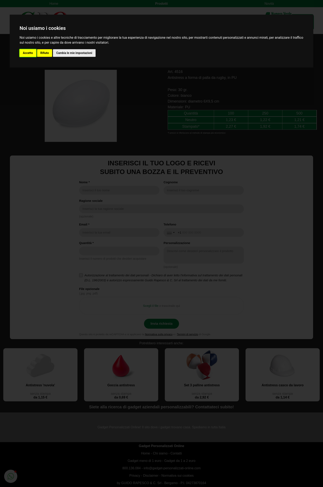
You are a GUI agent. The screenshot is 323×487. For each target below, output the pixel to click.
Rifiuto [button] (44, 53)
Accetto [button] (28, 53)
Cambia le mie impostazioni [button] (74, 53)
